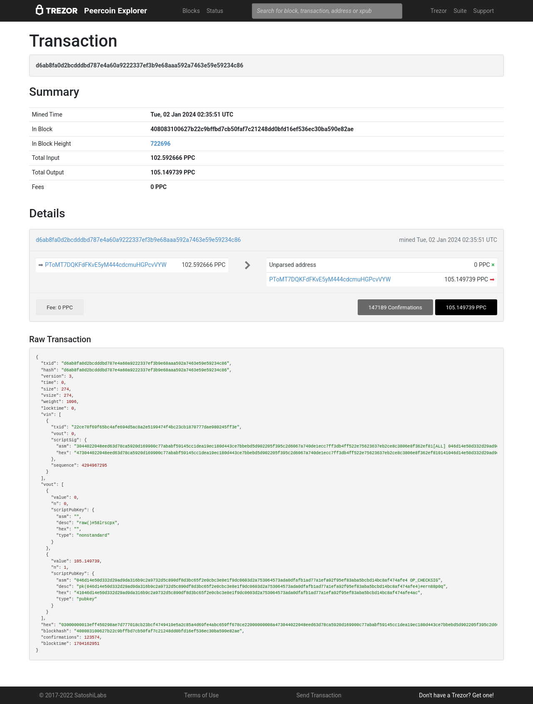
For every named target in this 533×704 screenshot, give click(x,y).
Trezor (439, 10)
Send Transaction (318, 695)
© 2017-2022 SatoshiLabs (73, 695)
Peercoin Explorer (115, 10)
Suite (459, 10)
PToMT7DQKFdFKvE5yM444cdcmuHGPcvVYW (106, 264)
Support (483, 10)
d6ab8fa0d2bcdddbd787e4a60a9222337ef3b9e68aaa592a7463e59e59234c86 (138, 239)
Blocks (191, 10)
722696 (160, 143)
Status (215, 10)
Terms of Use (201, 695)
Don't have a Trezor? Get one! (456, 695)
